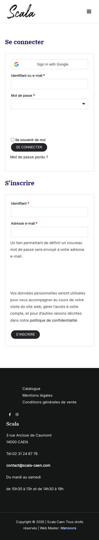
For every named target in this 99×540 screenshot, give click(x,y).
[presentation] (48, 123)
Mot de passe (31, 94)
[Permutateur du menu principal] (89, 11)
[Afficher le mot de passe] (84, 104)
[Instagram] (17, 414)
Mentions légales (37, 395)
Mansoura (68, 528)
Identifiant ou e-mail (36, 75)
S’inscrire (25, 334)
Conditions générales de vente (49, 402)
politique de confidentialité (53, 320)
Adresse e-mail (32, 222)
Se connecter (29, 147)
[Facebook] (9, 414)
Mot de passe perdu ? (29, 157)
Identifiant (28, 202)
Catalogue (31, 388)
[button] (49, 64)
